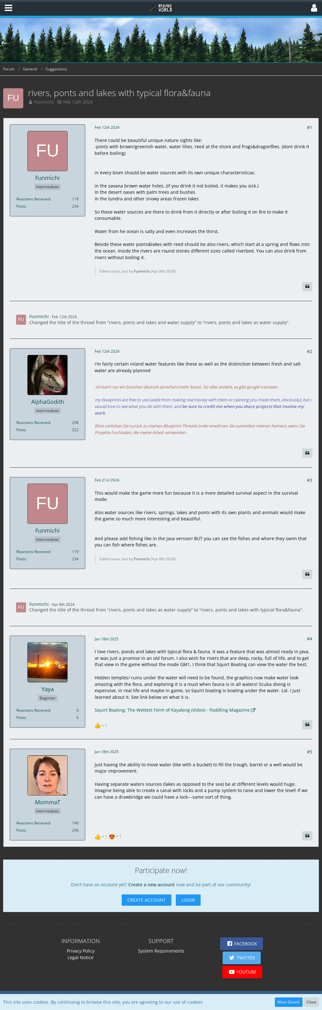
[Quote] (307, 286)
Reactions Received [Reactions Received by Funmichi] (33, 199)
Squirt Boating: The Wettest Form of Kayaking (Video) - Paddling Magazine (172, 710)
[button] (8, 8)
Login (188, 900)
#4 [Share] (309, 639)
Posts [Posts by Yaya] (21, 717)
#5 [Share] (309, 752)
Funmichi (44, 102)
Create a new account (151, 885)
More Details (288, 1002)
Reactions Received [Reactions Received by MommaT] (33, 823)
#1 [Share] (309, 127)
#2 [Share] (309, 351)
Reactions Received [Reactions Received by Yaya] (33, 710)
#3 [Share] (309, 480)
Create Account (146, 900)
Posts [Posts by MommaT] (21, 830)
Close (311, 1002)
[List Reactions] (102, 725)
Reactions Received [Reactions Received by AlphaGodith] (33, 422)
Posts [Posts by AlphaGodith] (21, 429)
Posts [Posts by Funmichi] (21, 206)
